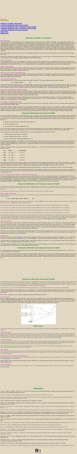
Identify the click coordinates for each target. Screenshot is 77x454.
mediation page (7, 358)
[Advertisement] (36, 8)
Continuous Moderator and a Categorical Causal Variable (18, 28)
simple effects (20, 237)
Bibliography (4, 33)
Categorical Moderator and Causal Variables (14, 25)
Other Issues (4, 31)
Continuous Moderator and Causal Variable (14, 30)
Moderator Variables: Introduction (11, 23)
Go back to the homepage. (38, 452)
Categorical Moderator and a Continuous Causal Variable (18, 26)
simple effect (49, 84)
